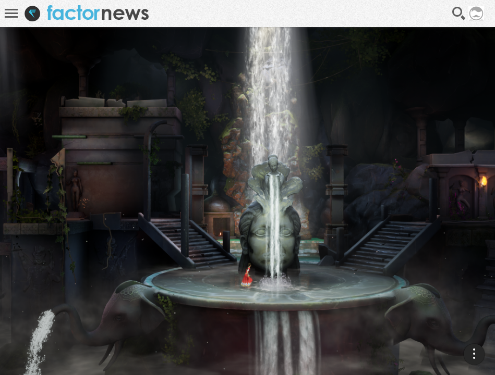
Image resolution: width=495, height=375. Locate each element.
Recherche (459, 13)
